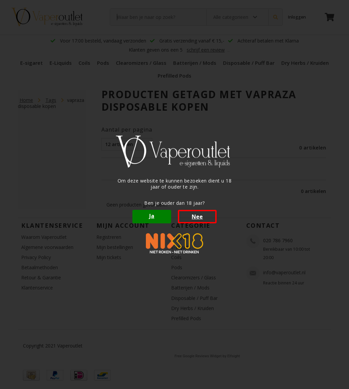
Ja (151, 216)
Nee (197, 216)
